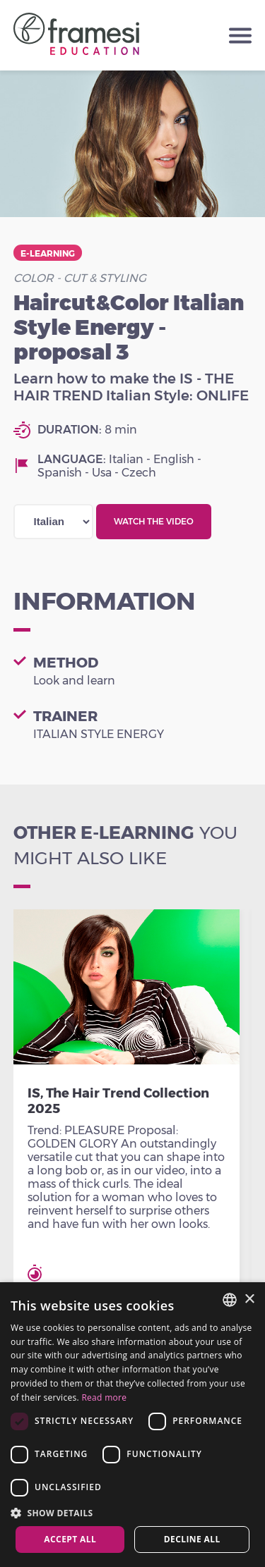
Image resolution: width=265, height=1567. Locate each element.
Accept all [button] (70, 1539)
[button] (132, 1512)
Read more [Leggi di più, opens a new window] (103, 1397)
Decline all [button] (192, 1539)
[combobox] (230, 1300)
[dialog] (132, 1424)
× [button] (249, 1299)
